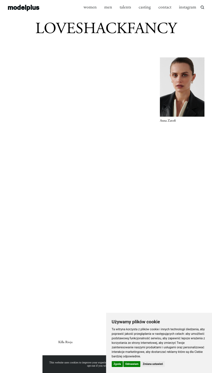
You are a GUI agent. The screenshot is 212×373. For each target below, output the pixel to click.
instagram (187, 7)
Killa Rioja (65, 342)
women (90, 7)
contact (164, 7)
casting (145, 7)
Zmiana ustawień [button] (153, 363)
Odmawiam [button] (132, 363)
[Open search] (202, 7)
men (108, 7)
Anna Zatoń (168, 121)
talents (125, 7)
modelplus (23, 7)
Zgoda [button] (117, 363)
